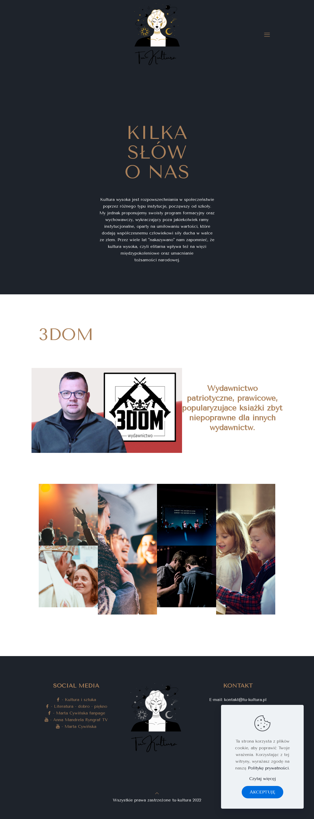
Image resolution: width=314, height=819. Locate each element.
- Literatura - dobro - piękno (76, 706)
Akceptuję (262, 792)
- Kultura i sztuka (76, 699)
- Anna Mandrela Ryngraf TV (76, 719)
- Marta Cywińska (76, 726)
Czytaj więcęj (262, 778)
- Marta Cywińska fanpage (76, 713)
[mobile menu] (267, 34)
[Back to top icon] (157, 793)
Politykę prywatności (268, 768)
